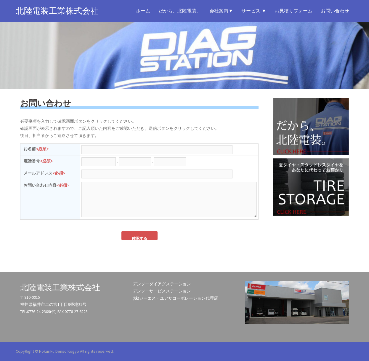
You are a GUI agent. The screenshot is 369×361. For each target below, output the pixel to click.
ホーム (143, 11)
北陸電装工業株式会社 (57, 11)
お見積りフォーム (293, 11)
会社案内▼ (221, 11)
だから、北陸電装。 (179, 11)
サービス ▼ (253, 11)
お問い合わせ (335, 11)
